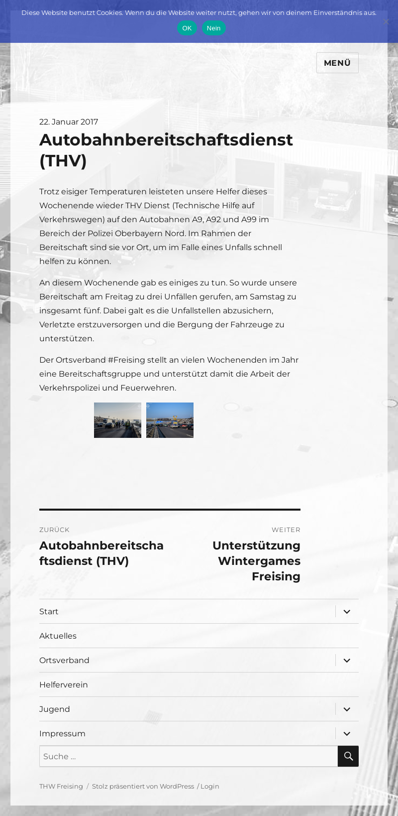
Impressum (62, 733)
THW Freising (61, 786)
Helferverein (63, 684)
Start (49, 611)
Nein (214, 28)
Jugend (54, 709)
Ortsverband (64, 660)
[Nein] (386, 21)
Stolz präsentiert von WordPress (143, 786)
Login (209, 786)
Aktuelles (58, 636)
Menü (337, 63)
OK (187, 28)
